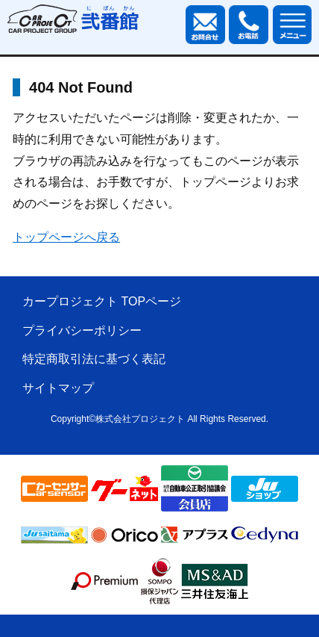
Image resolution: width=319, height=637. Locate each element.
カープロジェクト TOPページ (101, 301)
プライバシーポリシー (82, 330)
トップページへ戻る (66, 237)
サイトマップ (58, 388)
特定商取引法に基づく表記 (93, 358)
